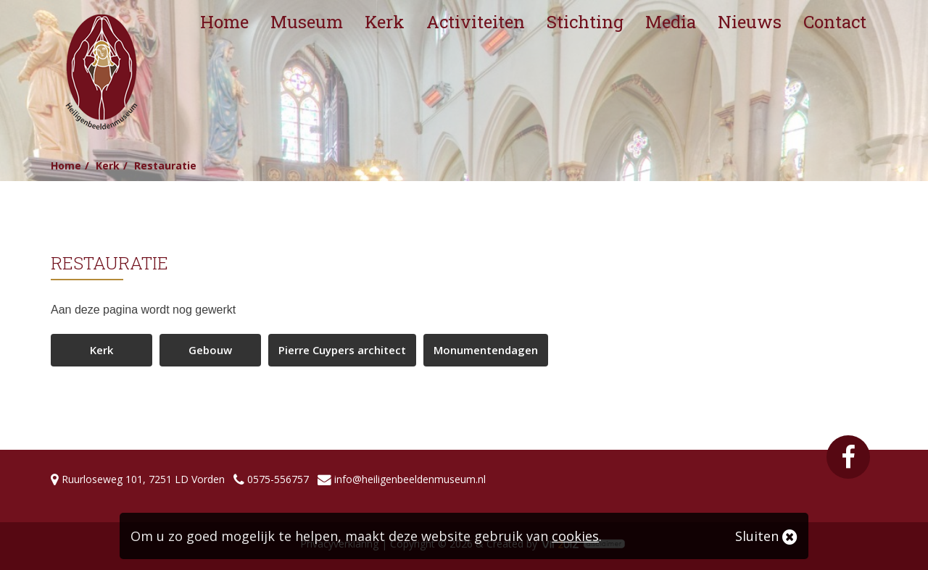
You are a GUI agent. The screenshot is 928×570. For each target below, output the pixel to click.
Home (224, 21)
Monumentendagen (486, 350)
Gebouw (210, 350)
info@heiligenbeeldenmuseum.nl (410, 479)
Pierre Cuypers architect (342, 350)
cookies (575, 536)
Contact (834, 21)
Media (670, 21)
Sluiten (766, 536)
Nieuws (750, 21)
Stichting (585, 21)
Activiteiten (475, 21)
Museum (306, 21)
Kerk (385, 21)
